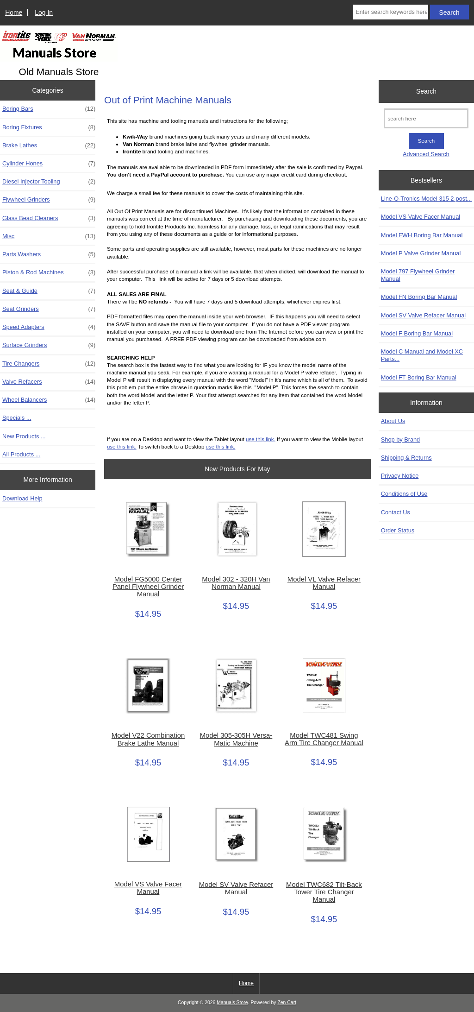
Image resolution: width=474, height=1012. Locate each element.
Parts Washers (48, 254)
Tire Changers (48, 363)
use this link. (260, 439)
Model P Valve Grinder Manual (421, 253)
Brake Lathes (48, 145)
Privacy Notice (399, 475)
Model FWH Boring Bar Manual (421, 235)
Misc (48, 236)
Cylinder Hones (48, 163)
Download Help (22, 498)
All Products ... (21, 454)
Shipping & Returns (406, 457)
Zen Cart (286, 1002)
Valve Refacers (48, 382)
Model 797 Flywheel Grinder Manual (418, 275)
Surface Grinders (48, 345)
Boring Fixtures (48, 127)
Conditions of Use (404, 493)
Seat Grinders (48, 309)
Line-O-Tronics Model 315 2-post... (426, 198)
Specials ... (16, 417)
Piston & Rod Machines (48, 272)
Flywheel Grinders (48, 199)
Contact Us (395, 512)
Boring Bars (48, 109)
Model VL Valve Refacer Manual (324, 583)
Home (13, 12)
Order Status (397, 530)
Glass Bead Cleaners (48, 218)
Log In (44, 12)
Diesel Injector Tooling (48, 181)
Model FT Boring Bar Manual (418, 377)
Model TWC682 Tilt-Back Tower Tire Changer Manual (324, 892)
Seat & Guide (48, 291)
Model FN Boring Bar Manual (419, 296)
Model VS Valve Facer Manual (148, 887)
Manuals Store (232, 1002)
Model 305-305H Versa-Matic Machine (236, 739)
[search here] (426, 118)
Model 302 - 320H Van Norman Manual (236, 583)
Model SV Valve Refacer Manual (236, 888)
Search (426, 91)
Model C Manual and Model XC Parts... (422, 355)
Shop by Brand (400, 439)
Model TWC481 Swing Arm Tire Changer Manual (324, 739)
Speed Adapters (48, 327)
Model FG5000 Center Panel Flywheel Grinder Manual (148, 587)
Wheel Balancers (48, 400)
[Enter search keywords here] (390, 12)
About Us (393, 420)
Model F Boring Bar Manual (417, 333)
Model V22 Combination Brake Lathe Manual (148, 739)
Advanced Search (426, 154)
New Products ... (24, 436)
